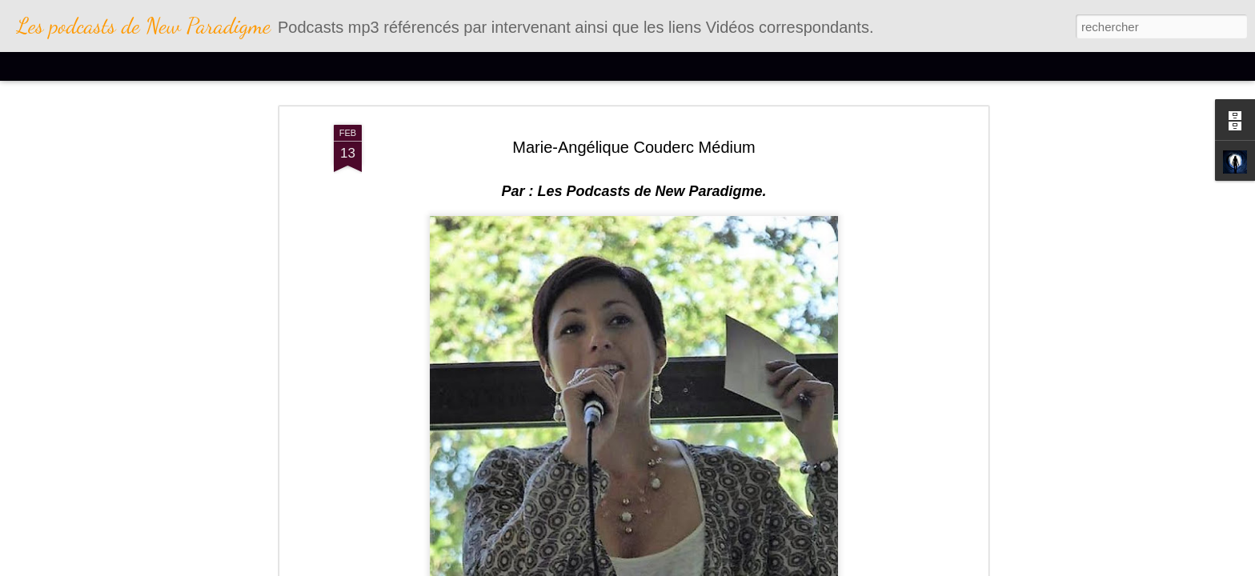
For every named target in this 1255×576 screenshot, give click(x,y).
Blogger (721, 567)
